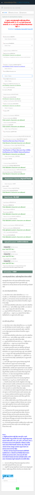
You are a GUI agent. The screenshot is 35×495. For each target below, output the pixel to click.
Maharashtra (17, 2)
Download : (20, 29)
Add (17, 488)
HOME (5, 12)
